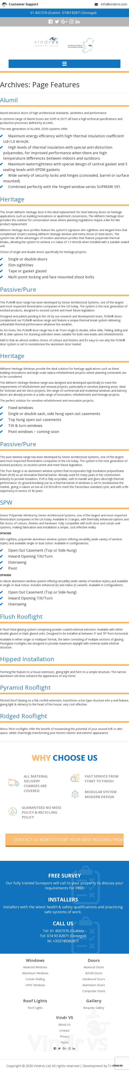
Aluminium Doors (93, 985)
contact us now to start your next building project (68, 839)
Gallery (93, 1000)
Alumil (9, 100)
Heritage (12, 199)
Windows (35, 960)
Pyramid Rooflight (25, 687)
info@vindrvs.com (114, 4)
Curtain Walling (35, 979)
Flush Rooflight (21, 616)
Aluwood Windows (35, 967)
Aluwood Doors (94, 967)
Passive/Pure (18, 289)
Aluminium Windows (35, 973)
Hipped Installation (27, 659)
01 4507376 (38, 13)
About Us (64, 1024)
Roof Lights (35, 1000)
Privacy (64, 1036)
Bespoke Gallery (93, 1008)
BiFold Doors (93, 973)
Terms (64, 1042)
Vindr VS (64, 1017)
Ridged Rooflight (23, 716)
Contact (64, 1030)
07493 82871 (71, 13)
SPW (6, 502)
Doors (94, 960)
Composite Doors (93, 991)
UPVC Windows (35, 985)
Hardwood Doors (93, 979)
